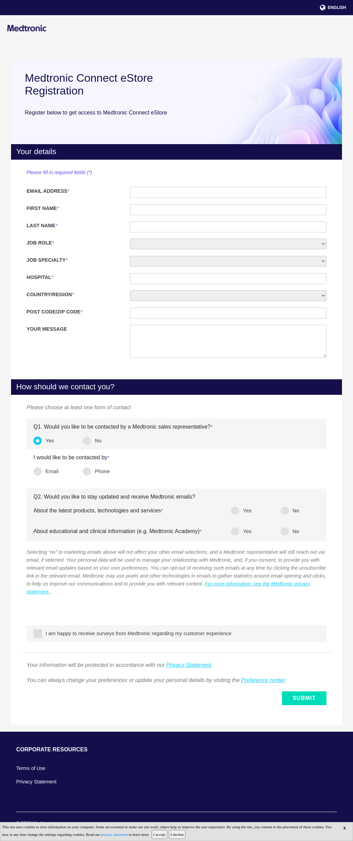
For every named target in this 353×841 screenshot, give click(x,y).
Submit (304, 698)
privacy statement (115, 834)
